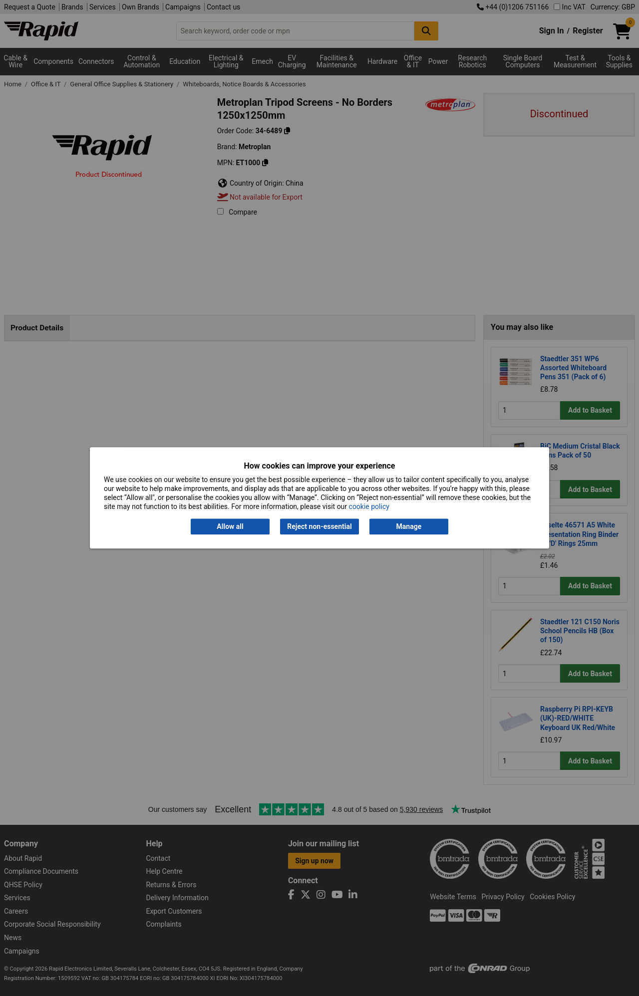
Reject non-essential (319, 526)
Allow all (230, 526)
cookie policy (369, 507)
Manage (409, 526)
